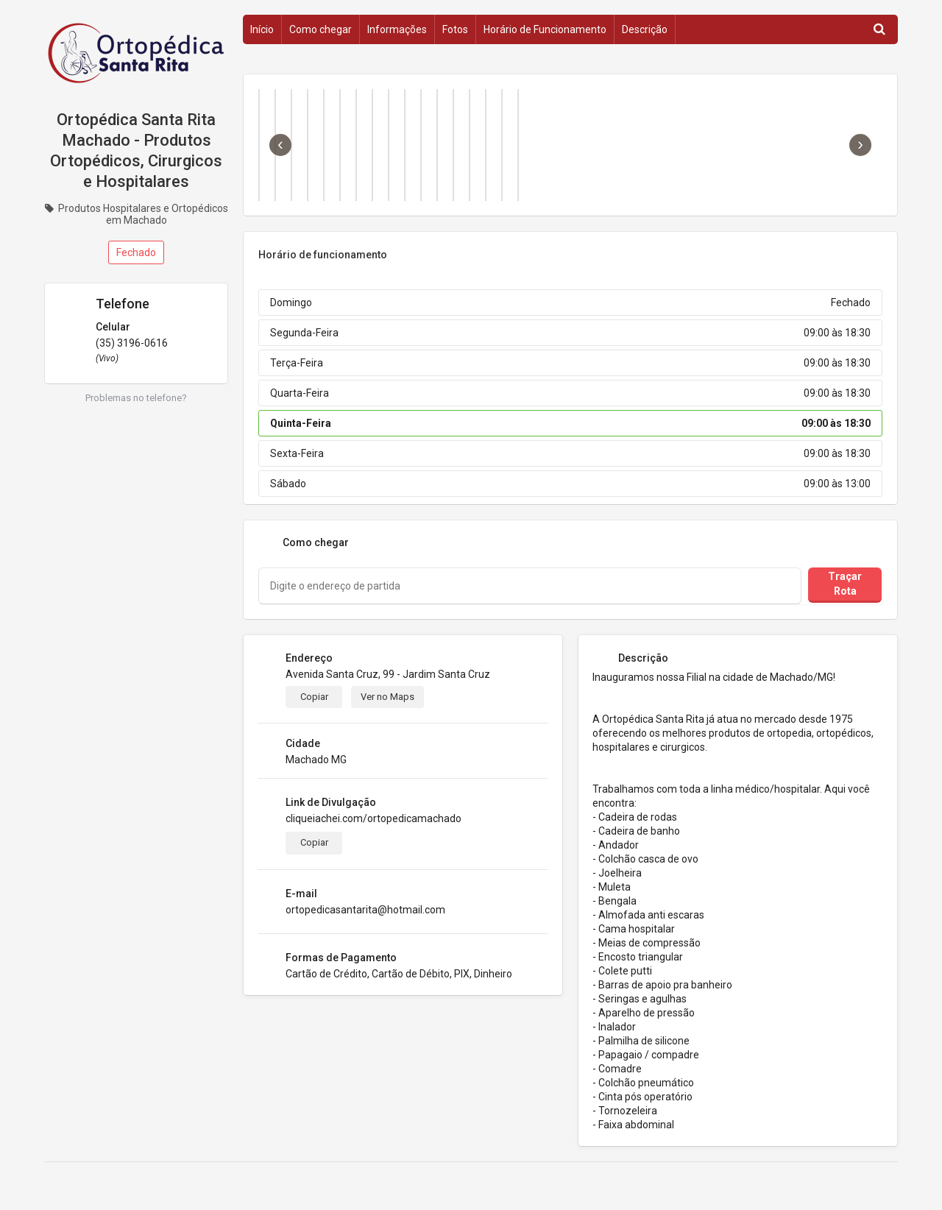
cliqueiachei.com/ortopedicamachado (373, 818)
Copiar (314, 696)
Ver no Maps (387, 696)
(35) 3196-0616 (132, 343)
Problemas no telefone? (136, 397)
